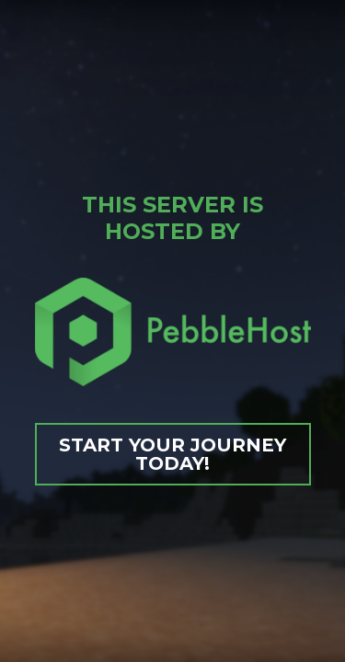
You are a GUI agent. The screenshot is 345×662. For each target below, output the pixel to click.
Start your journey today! (172, 454)
